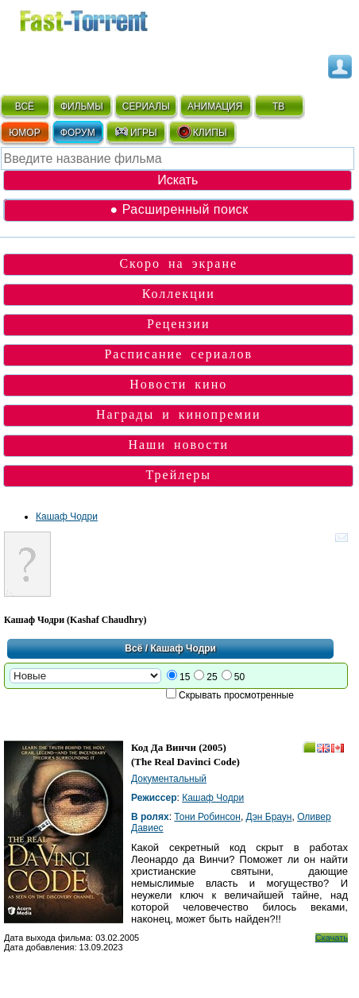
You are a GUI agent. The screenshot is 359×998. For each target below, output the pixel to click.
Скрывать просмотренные (236, 695)
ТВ (278, 106)
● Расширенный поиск (179, 209)
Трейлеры (178, 475)
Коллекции (178, 293)
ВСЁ (24, 106)
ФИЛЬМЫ (81, 106)
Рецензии (178, 324)
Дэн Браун (269, 816)
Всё (133, 648)
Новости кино (178, 384)
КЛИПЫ (201, 132)
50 (239, 677)
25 (212, 677)
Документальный (169, 778)
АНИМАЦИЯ (214, 106)
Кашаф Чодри (67, 516)
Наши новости (178, 444)
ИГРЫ (135, 132)
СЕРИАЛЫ (146, 106)
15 (185, 677)
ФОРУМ (77, 132)
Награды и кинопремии (178, 414)
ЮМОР (24, 132)
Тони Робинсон (207, 816)
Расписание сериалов (178, 354)
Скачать (331, 937)
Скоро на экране (178, 263)
